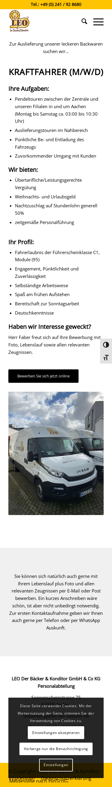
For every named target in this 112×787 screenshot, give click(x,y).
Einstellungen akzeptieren (56, 732)
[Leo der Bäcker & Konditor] (46, 21)
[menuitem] (81, 21)
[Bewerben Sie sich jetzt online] (43, 376)
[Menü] (95, 21)
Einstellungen (56, 764)
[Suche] (81, 21)
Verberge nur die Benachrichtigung (56, 748)
